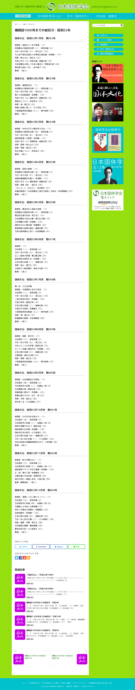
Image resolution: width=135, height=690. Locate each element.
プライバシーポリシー (80, 683)
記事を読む (30, 583)
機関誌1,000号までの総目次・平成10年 (43, 616)
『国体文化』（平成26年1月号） (40, 575)
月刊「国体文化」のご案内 (50, 683)
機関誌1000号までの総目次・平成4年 (42, 602)
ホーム (25, 683)
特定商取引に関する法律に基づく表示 (100, 683)
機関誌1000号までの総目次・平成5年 (42, 630)
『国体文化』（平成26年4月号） (40, 588)
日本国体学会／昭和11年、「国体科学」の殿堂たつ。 (65, 686)
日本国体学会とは (34, 683)
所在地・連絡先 (66, 683)
